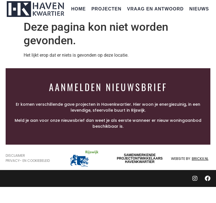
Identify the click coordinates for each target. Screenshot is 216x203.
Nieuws (199, 8)
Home (78, 8)
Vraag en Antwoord (155, 8)
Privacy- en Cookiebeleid (28, 160)
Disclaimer (15, 155)
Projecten (106, 8)
